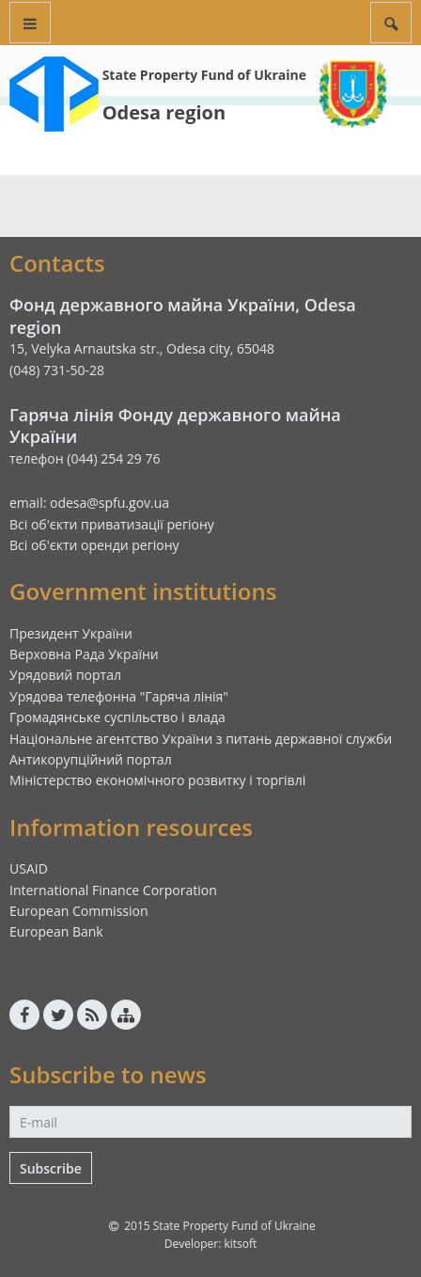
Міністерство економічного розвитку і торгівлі (157, 780)
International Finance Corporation (113, 890)
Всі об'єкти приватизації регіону (111, 524)
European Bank (56, 931)
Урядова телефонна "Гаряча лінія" (118, 696)
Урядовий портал (65, 675)
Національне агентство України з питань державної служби (200, 739)
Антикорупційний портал (90, 759)
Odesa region (164, 112)
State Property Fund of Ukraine (204, 75)
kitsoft (240, 1244)
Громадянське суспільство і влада (117, 717)
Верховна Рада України (84, 654)
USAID (28, 868)
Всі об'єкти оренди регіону (94, 545)
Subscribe (51, 1168)
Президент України (71, 633)
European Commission (78, 911)
